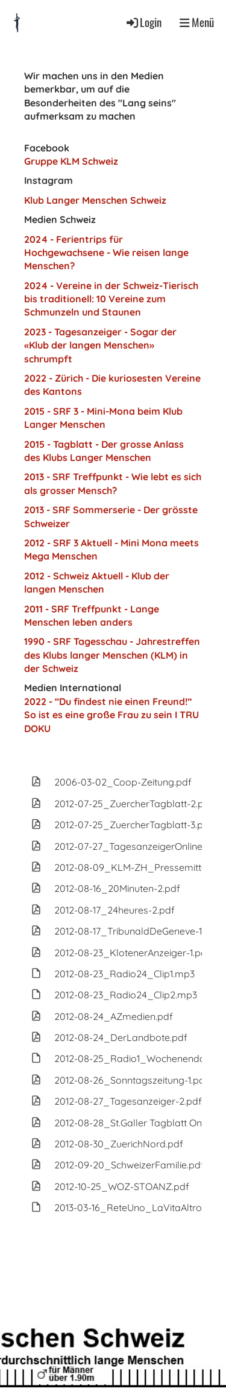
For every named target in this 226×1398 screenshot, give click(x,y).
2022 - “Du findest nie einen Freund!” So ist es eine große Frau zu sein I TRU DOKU (111, 714)
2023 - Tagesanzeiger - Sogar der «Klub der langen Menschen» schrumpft (100, 345)
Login (143, 22)
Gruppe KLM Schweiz (71, 161)
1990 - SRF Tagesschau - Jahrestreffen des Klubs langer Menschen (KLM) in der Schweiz (112, 654)
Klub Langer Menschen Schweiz (95, 200)
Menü (197, 22)
